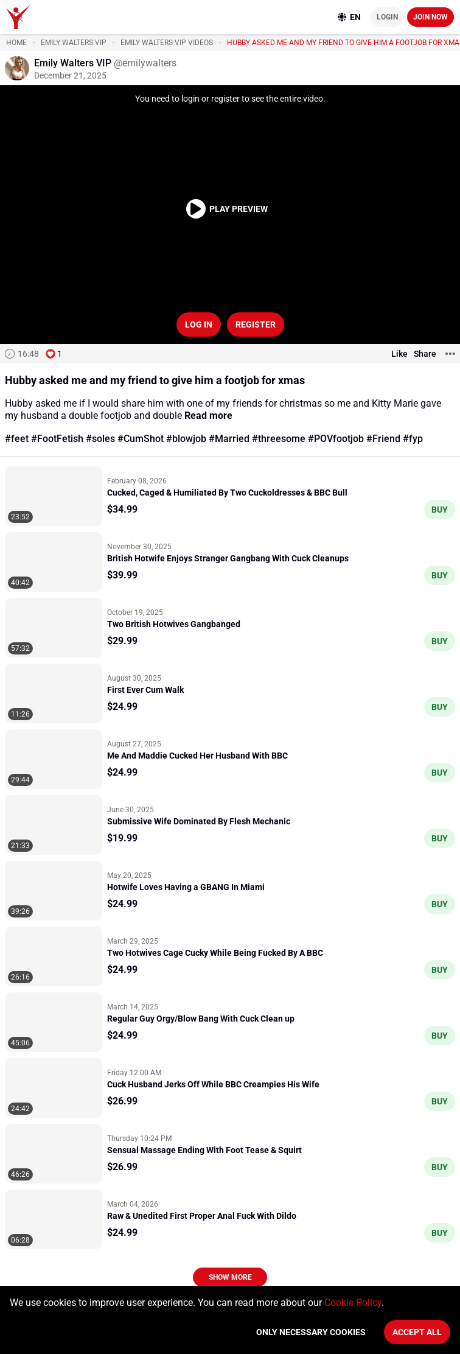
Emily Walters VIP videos (166, 42)
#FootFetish (57, 438)
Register (255, 324)
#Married (229, 438)
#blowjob (186, 438)
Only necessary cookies (311, 1332)
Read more (208, 415)
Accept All (417, 1332)
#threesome (278, 438)
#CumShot (140, 438)
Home (16, 42)
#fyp (413, 438)
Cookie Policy (353, 1302)
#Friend (383, 438)
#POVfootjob (336, 438)
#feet (17, 438)
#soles (100, 438)
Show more (230, 1277)
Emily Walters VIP (73, 42)
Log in (198, 324)
